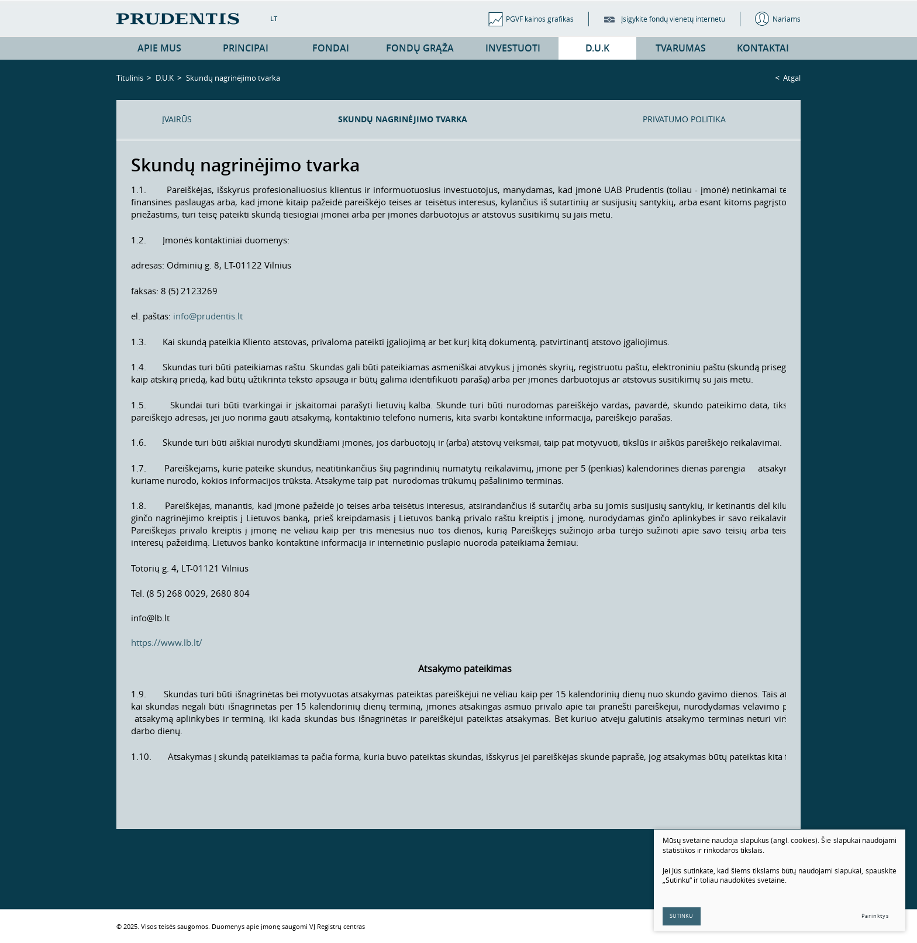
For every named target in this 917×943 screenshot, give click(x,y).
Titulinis (129, 78)
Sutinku (682, 916)
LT (273, 18)
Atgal (792, 78)
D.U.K (165, 78)
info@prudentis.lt (208, 316)
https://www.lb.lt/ (166, 642)
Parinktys (875, 916)
